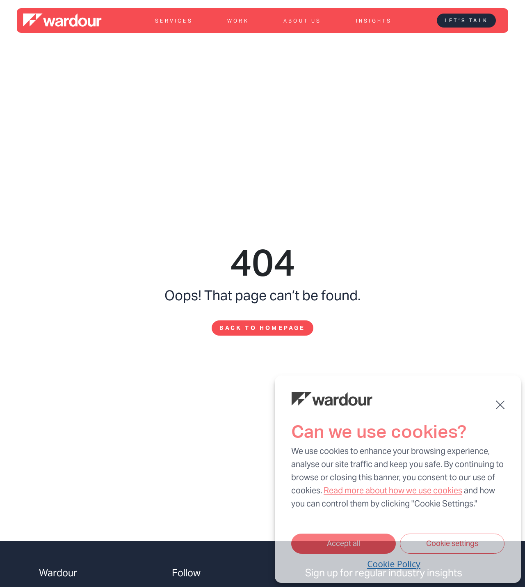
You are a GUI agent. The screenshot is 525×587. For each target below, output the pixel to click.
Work (238, 21)
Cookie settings (452, 543)
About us (302, 21)
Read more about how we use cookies (393, 490)
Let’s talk (466, 20)
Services (174, 21)
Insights (374, 21)
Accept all (343, 543)
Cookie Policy (393, 564)
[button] (500, 405)
